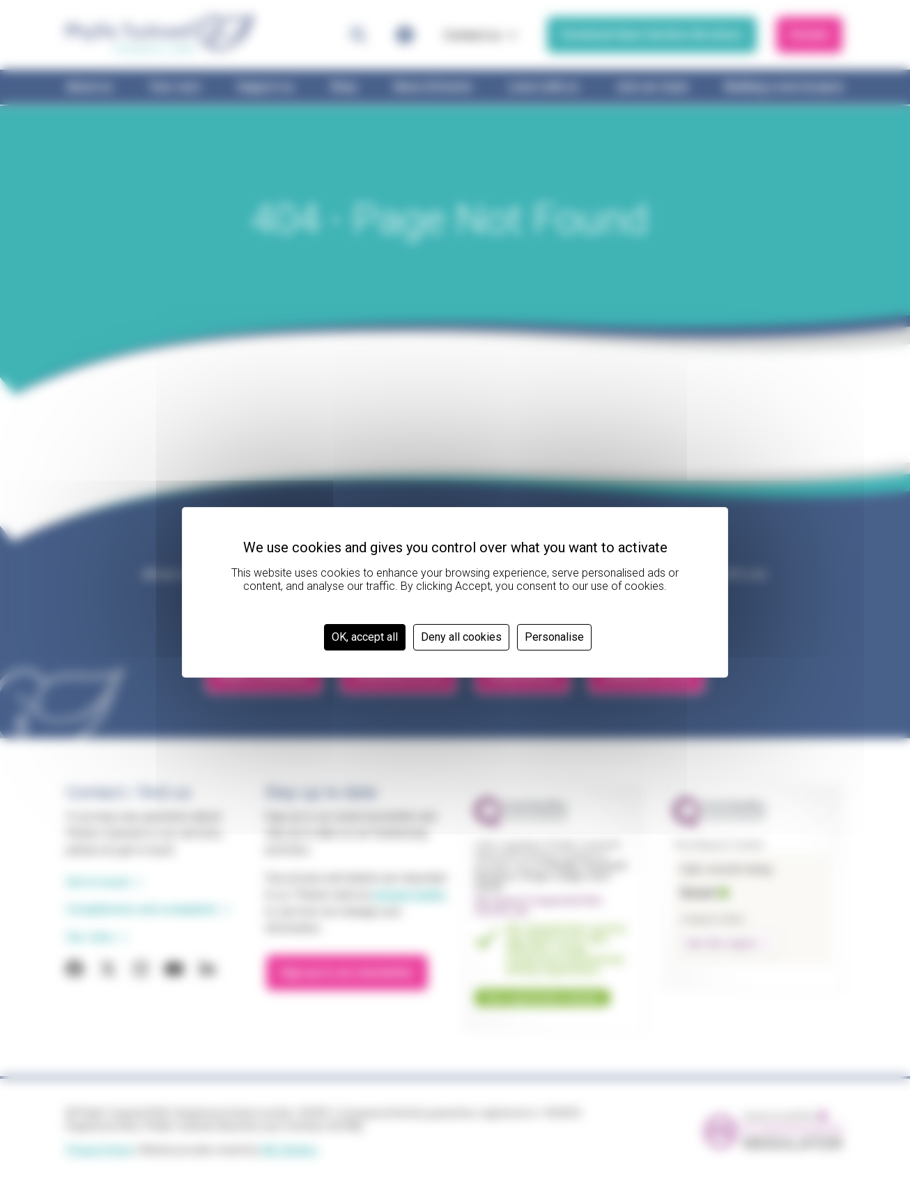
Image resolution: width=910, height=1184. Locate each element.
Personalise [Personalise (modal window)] (554, 637)
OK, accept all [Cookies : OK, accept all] (365, 637)
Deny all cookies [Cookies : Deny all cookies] (461, 637)
